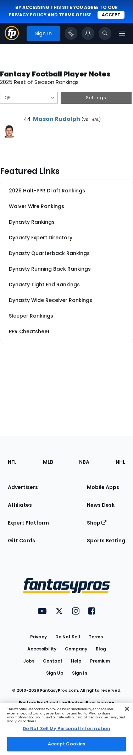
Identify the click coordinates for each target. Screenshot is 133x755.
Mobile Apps (103, 487)
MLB (48, 462)
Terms (96, 637)
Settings (96, 98)
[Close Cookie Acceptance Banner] (127, 709)
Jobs (28, 661)
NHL (120, 462)
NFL (12, 462)
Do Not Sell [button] (67, 637)
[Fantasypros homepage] (12, 38)
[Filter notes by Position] (29, 97)
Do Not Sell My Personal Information (66, 728)
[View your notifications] (88, 33)
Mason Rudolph (56, 119)
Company (76, 649)
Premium (100, 661)
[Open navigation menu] (122, 33)
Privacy (38, 637)
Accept (111, 15)
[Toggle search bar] (105, 33)
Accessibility (41, 649)
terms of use (75, 15)
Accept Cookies (66, 744)
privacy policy (27, 15)
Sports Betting (106, 540)
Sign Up (54, 673)
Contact (52, 661)
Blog (101, 649)
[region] (66, 729)
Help (76, 661)
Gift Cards (21, 540)
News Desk (101, 505)
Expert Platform (28, 522)
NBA (84, 462)
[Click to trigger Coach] (71, 33)
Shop (96, 522)
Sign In (79, 673)
